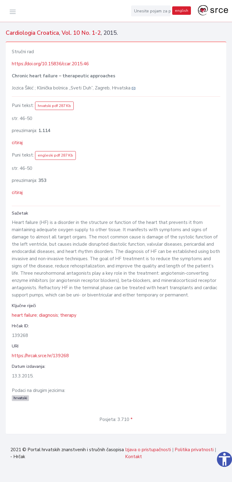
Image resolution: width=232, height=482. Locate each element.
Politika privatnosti (194, 450)
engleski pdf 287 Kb (55, 155)
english (181, 10)
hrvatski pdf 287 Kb (54, 105)
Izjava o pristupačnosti (148, 450)
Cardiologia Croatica (32, 33)
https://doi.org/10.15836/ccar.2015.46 (50, 64)
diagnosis (48, 315)
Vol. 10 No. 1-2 (81, 33)
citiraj (17, 143)
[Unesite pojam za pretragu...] (151, 11)
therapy (68, 315)
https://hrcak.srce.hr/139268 (40, 356)
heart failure (24, 315)
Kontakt (133, 457)
